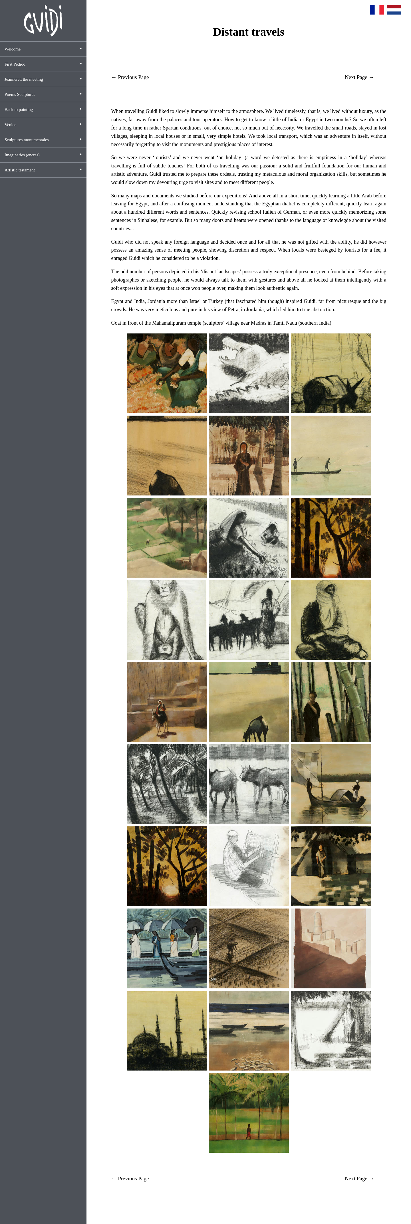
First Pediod (15, 64)
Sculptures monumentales (27, 139)
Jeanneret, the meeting (24, 79)
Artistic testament (20, 170)
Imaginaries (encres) (22, 155)
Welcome (13, 49)
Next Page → (359, 77)
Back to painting (19, 109)
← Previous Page (130, 77)
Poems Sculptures (20, 94)
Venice (10, 124)
